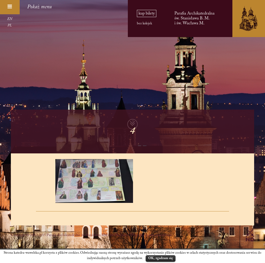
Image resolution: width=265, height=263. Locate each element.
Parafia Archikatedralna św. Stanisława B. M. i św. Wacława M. (194, 18)
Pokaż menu (39, 7)
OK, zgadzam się (160, 258)
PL (10, 25)
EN (9, 19)
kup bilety (146, 13)
